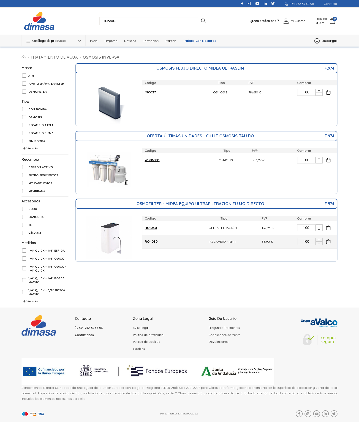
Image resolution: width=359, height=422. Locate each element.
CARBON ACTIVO (40, 167)
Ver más (30, 148)
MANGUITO (36, 217)
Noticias (130, 41)
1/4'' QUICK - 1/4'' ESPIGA (46, 250)
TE (30, 225)
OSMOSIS (35, 117)
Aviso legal (141, 327)
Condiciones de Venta (224, 335)
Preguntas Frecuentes (224, 327)
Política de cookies (146, 341)
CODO (32, 209)
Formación (151, 41)
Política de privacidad (148, 335)
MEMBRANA (36, 191)
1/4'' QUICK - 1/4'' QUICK (46, 258)
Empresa (110, 41)
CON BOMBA (37, 109)
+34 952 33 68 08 (299, 4)
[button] (54, 41)
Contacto (330, 3)
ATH (31, 75)
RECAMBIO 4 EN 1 (40, 125)
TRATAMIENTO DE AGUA (54, 57)
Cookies (139, 349)
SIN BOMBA (36, 141)
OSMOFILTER (37, 91)
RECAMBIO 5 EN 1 (40, 133)
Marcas (171, 41)
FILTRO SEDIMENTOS (43, 175)
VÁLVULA (34, 233)
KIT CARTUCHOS (40, 183)
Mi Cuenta (298, 21)
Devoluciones (218, 341)
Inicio (94, 41)
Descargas (325, 41)
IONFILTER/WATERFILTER (46, 83)
